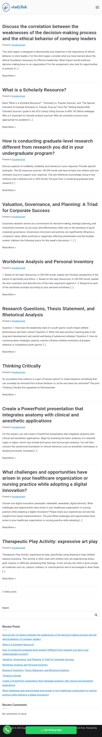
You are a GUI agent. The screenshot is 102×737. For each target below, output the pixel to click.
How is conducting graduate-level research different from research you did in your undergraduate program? (47, 147)
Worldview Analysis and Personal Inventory (48, 261)
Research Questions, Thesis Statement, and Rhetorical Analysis (35, 670)
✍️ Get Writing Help (50, 730)
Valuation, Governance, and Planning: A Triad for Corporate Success (38, 659)
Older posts (10, 591)
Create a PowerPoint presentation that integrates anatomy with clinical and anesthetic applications (42, 415)
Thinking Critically (21, 366)
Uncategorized (18, 45)
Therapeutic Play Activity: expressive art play (50, 541)
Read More (9, 75)
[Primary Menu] (97, 7)
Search (5, 608)
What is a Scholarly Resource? (34, 90)
